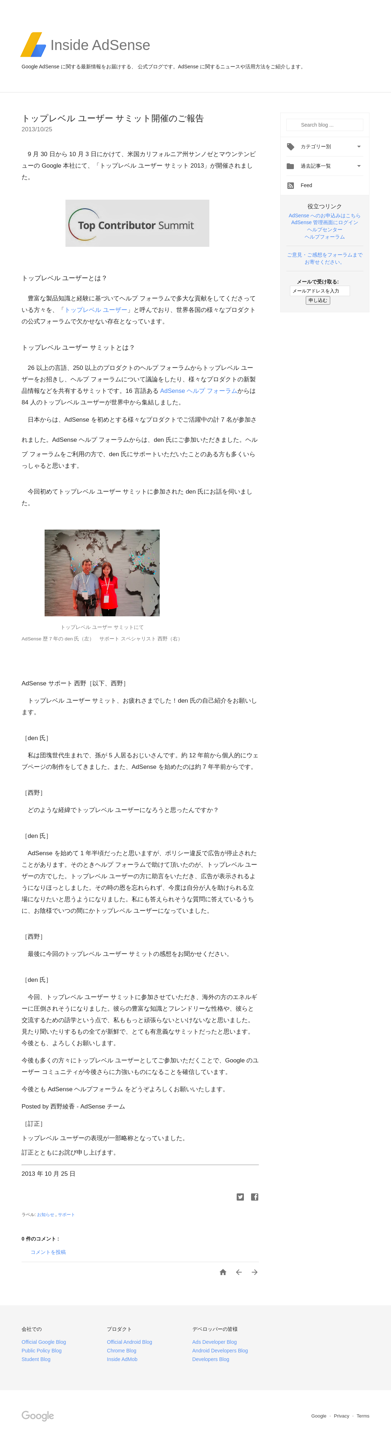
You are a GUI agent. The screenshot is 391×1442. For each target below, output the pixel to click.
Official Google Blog (44, 1342)
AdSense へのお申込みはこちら (325, 215)
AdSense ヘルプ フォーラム (198, 390)
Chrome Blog (121, 1350)
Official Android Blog (129, 1342)
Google (320, 1416)
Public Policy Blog (42, 1350)
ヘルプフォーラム (325, 237)
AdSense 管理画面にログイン (325, 222)
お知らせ (46, 1214)
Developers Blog (210, 1359)
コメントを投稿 (48, 1252)
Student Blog (36, 1359)
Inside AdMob (122, 1359)
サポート (66, 1214)
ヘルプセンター (324, 229)
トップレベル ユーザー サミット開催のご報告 (113, 118)
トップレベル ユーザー (95, 310)
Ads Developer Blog (214, 1342)
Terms (363, 1416)
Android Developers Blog (220, 1350)
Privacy (342, 1416)
